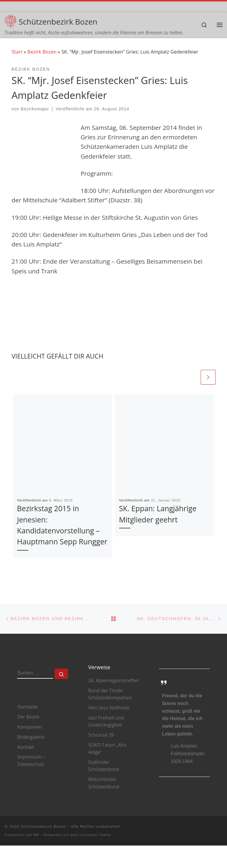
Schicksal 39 (101, 736)
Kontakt (25, 748)
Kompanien (29, 728)
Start (17, 52)
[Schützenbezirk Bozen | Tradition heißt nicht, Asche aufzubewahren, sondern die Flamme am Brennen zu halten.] (10, 20)
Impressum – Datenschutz (31, 762)
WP (36, 836)
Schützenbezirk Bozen (43, 828)
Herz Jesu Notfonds (108, 709)
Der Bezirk (28, 718)
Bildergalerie (30, 738)
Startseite (27, 708)
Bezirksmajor (35, 109)
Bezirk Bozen (41, 52)
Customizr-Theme (95, 836)
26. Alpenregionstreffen (113, 682)
